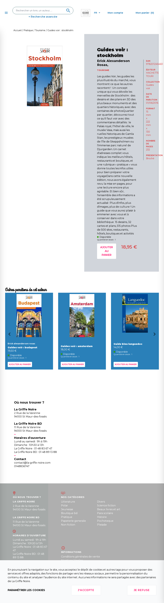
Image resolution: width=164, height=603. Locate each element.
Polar (64, 505)
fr (97, 12)
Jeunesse (67, 509)
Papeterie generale (73, 520)
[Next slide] (155, 335)
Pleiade (102, 524)
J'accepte (86, 590)
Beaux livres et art (108, 509)
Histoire (102, 517)
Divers (101, 501)
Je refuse (142, 590)
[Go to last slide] (8, 335)
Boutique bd (69, 513)
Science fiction (106, 505)
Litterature (68, 501)
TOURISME (103, 70)
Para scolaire (105, 513)
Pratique (66, 517)
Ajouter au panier (106, 251)
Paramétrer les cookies (26, 590)
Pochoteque (105, 520)
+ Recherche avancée (43, 16)
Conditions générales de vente (80, 556)
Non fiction (68, 524)
